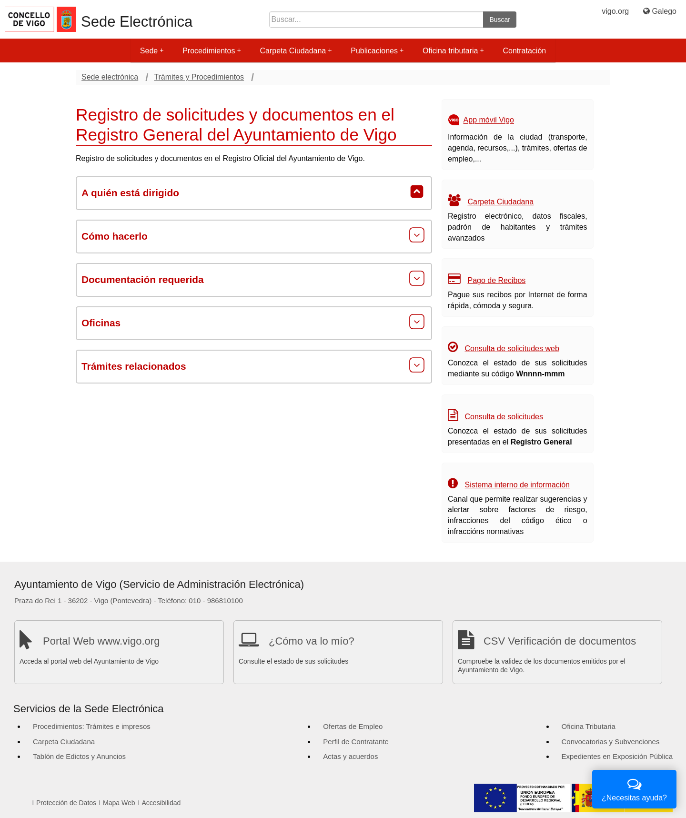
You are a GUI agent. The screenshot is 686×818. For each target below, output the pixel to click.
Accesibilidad (161, 803)
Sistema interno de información (517, 485)
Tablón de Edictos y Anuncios (79, 756)
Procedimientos (211, 51)
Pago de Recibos (496, 280)
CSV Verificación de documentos (560, 641)
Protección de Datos (66, 803)
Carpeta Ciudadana (296, 51)
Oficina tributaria (453, 51)
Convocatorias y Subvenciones (611, 741)
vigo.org (615, 11)
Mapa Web (119, 803)
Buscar (499, 19)
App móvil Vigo (489, 120)
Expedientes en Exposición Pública (617, 756)
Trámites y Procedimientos (199, 77)
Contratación (524, 51)
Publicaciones (377, 51)
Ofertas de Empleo (353, 726)
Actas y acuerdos (350, 756)
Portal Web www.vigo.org (101, 641)
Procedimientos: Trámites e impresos (92, 726)
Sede (151, 51)
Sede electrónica (109, 77)
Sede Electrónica (136, 21)
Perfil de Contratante (356, 741)
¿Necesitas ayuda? (634, 788)
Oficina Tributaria (588, 726)
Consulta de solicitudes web (511, 348)
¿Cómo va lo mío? (311, 641)
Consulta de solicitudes (503, 417)
